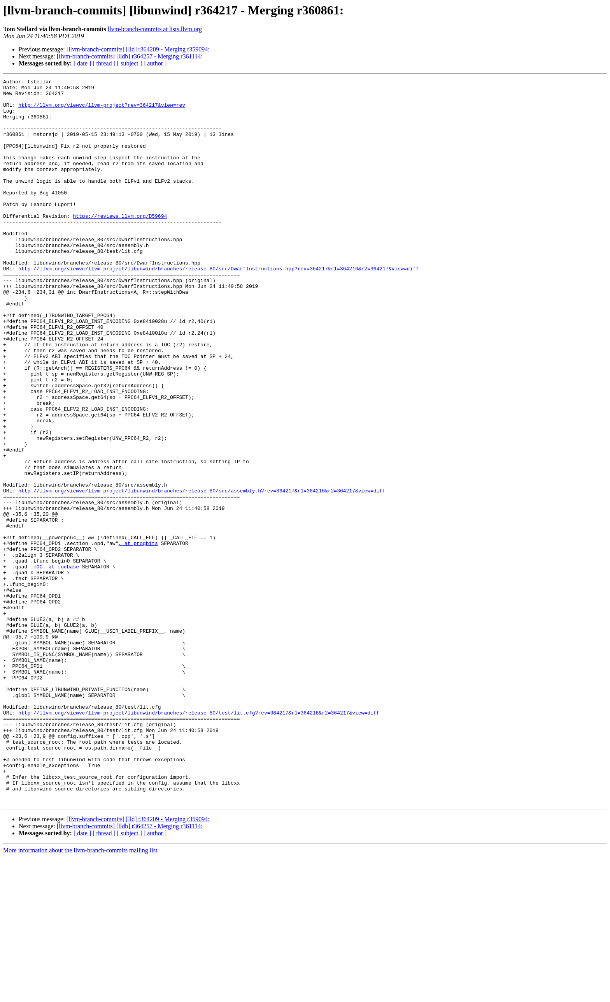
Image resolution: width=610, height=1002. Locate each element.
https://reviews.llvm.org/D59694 (120, 243)
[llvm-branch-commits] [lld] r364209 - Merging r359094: (138, 49)
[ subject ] (129, 63)
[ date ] (82, 63)
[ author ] (155, 63)
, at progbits (138, 636)
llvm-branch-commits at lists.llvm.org (155, 29)
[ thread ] (104, 63)
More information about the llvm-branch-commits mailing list (80, 995)
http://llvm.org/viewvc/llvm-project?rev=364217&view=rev (101, 110)
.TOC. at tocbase (54, 664)
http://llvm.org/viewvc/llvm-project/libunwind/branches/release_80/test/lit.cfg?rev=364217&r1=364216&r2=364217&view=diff (198, 839)
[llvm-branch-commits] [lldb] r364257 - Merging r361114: (130, 56)
